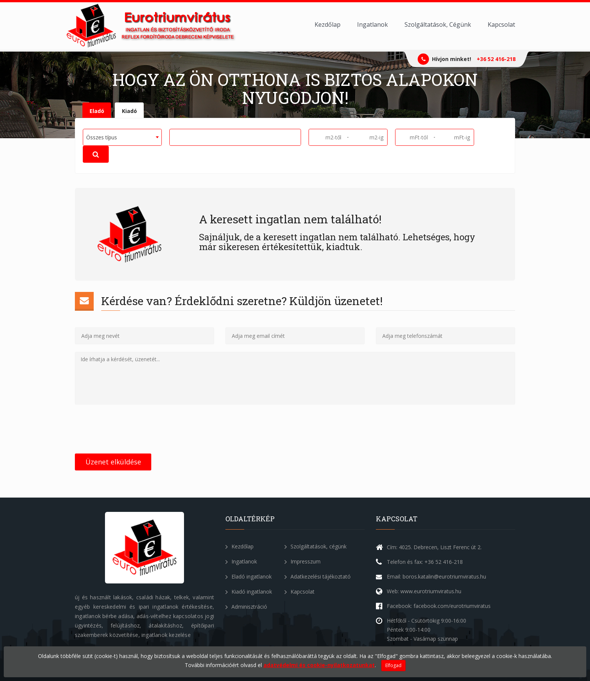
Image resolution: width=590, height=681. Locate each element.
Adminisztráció (246, 606)
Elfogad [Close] (393, 665)
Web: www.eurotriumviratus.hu (424, 591)
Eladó (97, 111)
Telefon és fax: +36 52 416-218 (425, 561)
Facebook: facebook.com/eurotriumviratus (439, 605)
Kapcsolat (501, 24)
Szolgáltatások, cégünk (315, 546)
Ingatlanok (372, 24)
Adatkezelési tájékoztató (317, 576)
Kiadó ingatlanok (248, 591)
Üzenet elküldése (113, 461)
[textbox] (174, 136)
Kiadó (129, 111)
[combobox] (122, 137)
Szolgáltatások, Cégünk (437, 24)
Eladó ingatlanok (248, 576)
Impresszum (302, 561)
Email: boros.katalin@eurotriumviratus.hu (436, 576)
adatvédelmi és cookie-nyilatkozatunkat (319, 665)
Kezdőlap (328, 24)
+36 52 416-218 (496, 59)
